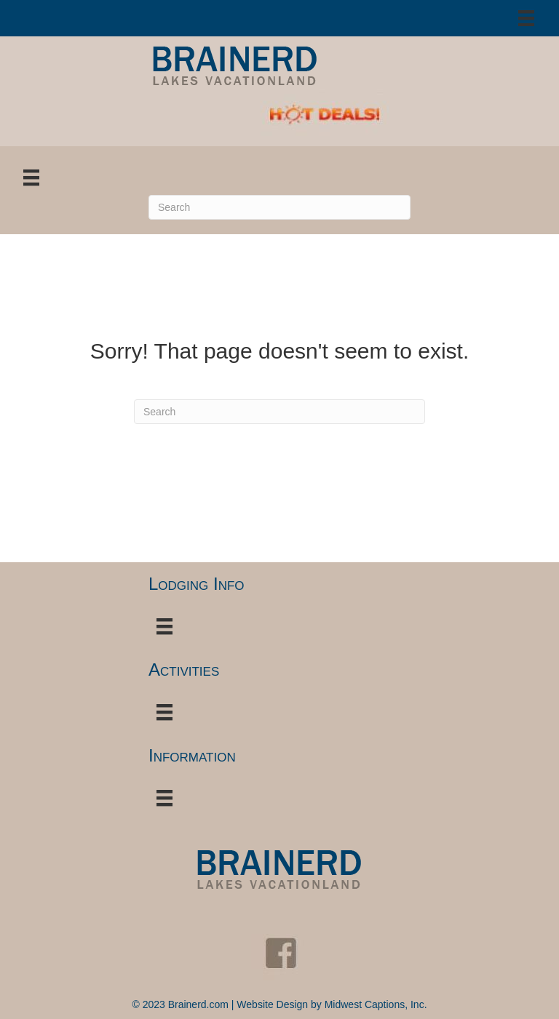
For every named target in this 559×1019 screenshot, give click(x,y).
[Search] (279, 207)
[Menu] (526, 18)
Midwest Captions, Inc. (376, 1004)
